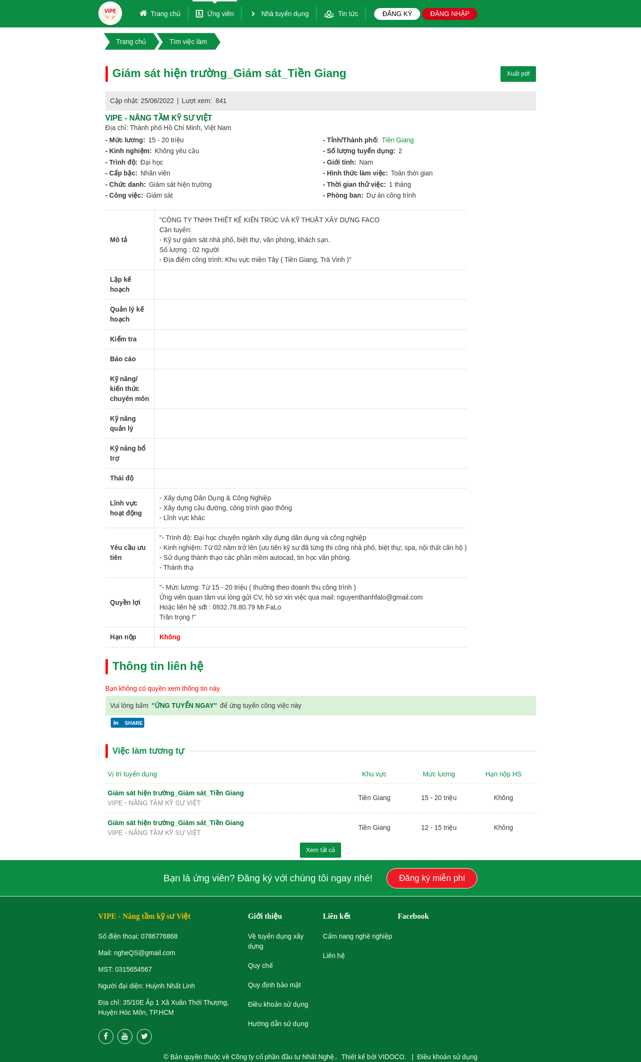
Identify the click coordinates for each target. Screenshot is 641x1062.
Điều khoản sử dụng (278, 1004)
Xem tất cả (320, 849)
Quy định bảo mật (274, 985)
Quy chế (260, 965)
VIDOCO (391, 1057)
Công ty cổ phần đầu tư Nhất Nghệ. (283, 1057)
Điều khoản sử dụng (447, 1057)
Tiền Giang (398, 140)
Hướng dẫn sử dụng (278, 1023)
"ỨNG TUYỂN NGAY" (185, 705)
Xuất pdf (518, 73)
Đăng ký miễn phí (432, 878)
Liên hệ (333, 955)
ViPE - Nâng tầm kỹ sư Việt (158, 118)
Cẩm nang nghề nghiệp (357, 936)
